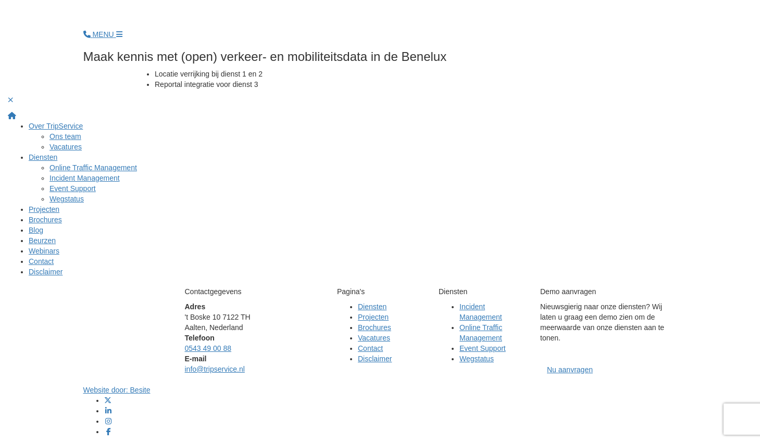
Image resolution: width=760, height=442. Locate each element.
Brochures (45, 220)
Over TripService (56, 126)
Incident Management (84, 178)
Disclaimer (46, 272)
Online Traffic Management (93, 167)
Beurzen (42, 240)
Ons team (65, 136)
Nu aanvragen (570, 369)
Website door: (117, 390)
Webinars (44, 251)
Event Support (72, 188)
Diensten (43, 157)
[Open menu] (107, 34)
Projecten (44, 209)
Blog (36, 230)
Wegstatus (66, 199)
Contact (41, 261)
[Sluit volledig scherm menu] (11, 100)
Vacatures (65, 147)
